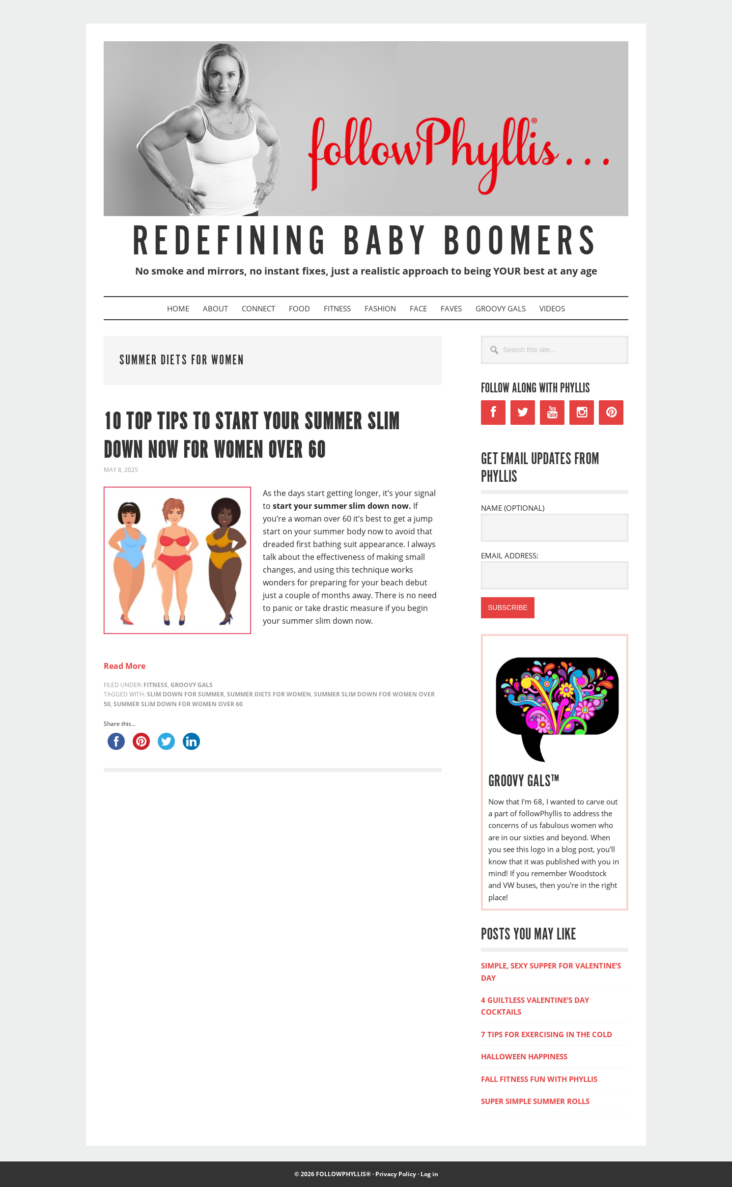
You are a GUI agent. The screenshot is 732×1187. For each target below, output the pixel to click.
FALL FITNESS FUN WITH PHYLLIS (539, 1079)
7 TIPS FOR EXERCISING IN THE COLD (546, 1034)
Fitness (155, 685)
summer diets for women (269, 694)
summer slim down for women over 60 (178, 704)
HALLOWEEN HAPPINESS (524, 1056)
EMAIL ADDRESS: (509, 555)
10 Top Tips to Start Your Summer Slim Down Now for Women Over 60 (252, 437)
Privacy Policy (395, 1174)
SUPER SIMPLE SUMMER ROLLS (535, 1101)
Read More (124, 666)
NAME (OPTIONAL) (512, 508)
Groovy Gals (191, 685)
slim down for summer (185, 694)
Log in (429, 1174)
